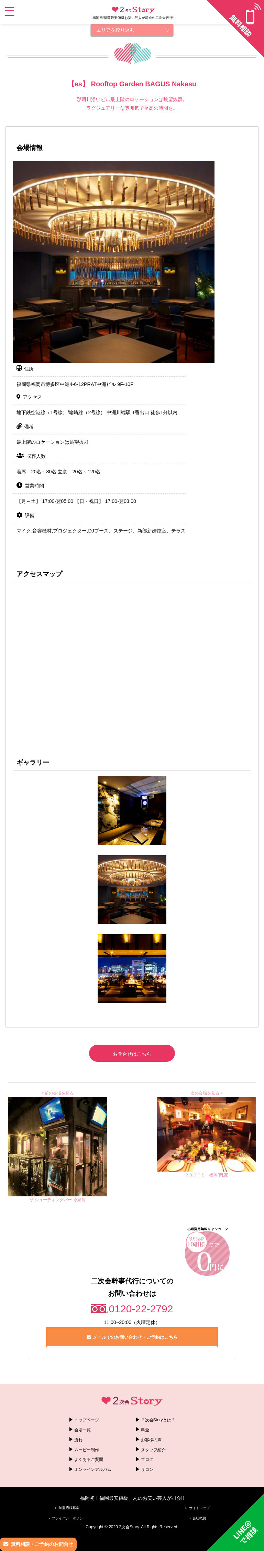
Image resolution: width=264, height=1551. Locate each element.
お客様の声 (151, 1439)
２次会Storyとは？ (158, 1420)
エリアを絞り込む (115, 30)
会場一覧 (82, 1430)
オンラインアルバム (92, 1469)
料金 (145, 1430)
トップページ (86, 1420)
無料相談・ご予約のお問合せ (42, 1544)
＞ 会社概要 (197, 1518)
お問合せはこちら (132, 1054)
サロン (147, 1469)
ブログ (147, 1459)
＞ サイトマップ (197, 1508)
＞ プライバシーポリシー (66, 1518)
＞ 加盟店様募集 (66, 1508)
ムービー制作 (86, 1449)
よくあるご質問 (88, 1459)
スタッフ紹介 (153, 1449)
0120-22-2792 (141, 1308)
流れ (78, 1439)
